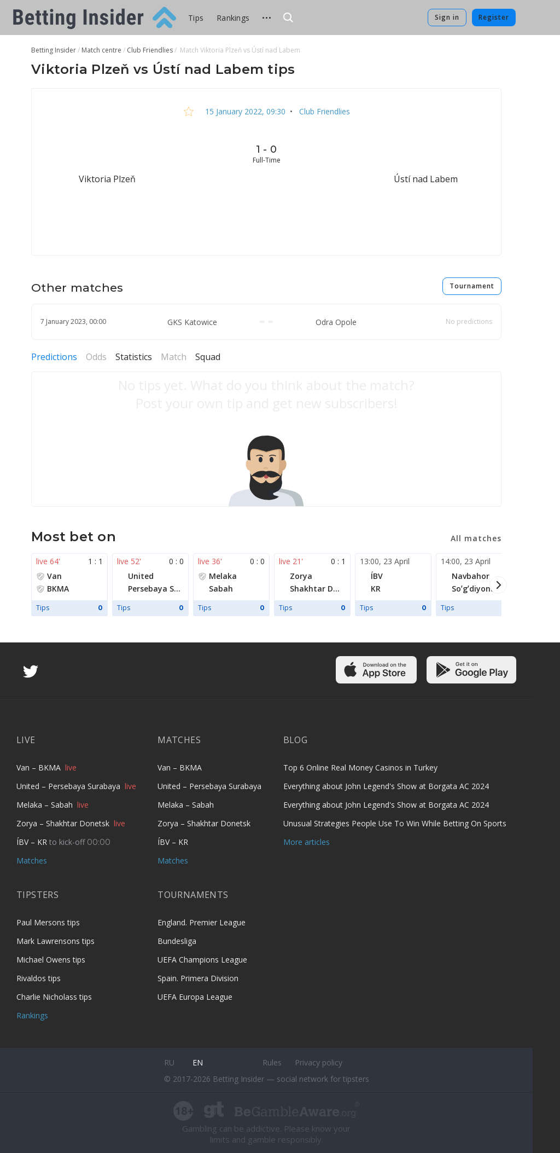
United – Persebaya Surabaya (69, 786)
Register (494, 17)
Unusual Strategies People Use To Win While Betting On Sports (394, 823)
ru (169, 1062)
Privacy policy (318, 1062)
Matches (31, 860)
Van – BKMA (39, 767)
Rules (272, 1062)
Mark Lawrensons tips (55, 941)
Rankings (233, 18)
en (197, 1062)
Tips (195, 18)
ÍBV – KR (32, 842)
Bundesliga (177, 941)
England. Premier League (202, 922)
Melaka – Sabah (45, 804)
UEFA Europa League (195, 997)
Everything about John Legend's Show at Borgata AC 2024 (386, 786)
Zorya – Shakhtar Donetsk (64, 823)
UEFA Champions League (202, 959)
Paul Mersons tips (48, 922)
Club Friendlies (323, 111)
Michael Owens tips (50, 959)
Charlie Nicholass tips (54, 997)
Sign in (447, 17)
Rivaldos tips (38, 978)
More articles (306, 842)
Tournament (472, 286)
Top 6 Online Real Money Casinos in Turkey (360, 767)
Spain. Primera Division (198, 978)
